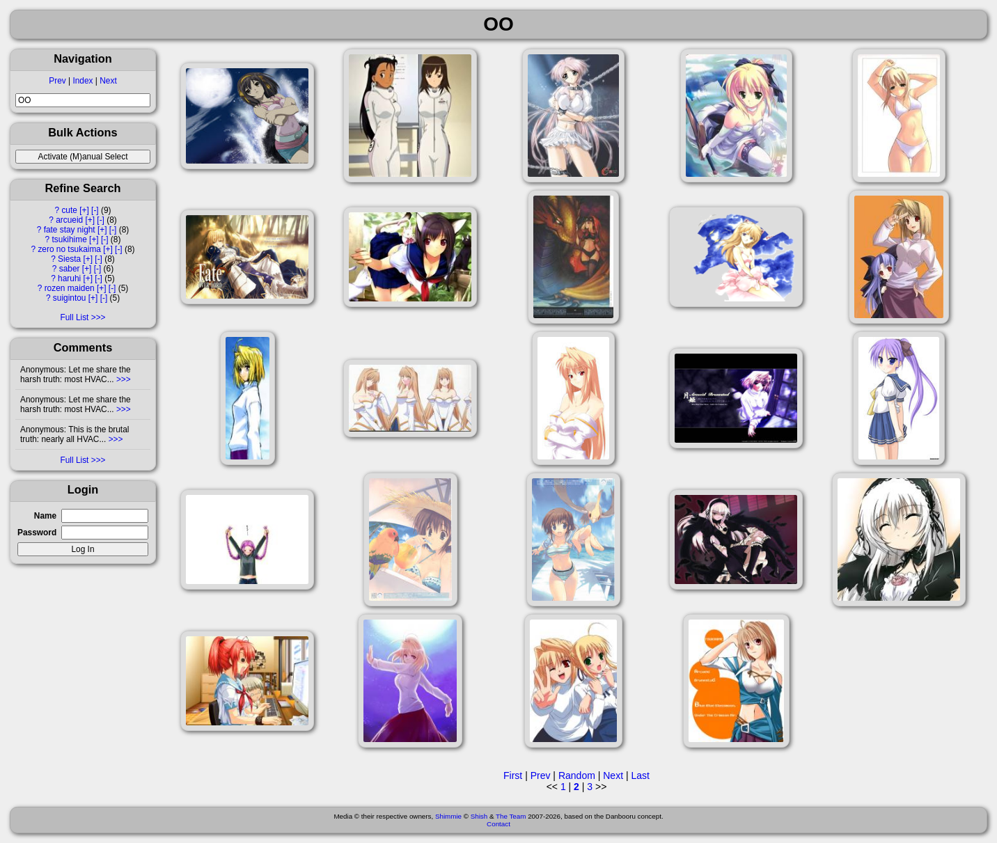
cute (69, 210)
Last (640, 775)
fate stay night (69, 230)
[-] (95, 210)
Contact (498, 824)
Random (576, 775)
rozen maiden (70, 288)
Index (82, 81)
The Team (511, 816)
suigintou (69, 298)
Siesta (69, 259)
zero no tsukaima (69, 249)
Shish (479, 816)
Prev (57, 81)
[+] (84, 210)
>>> (122, 379)
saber (69, 269)
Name (45, 516)
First (512, 775)
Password (36, 532)
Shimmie (448, 816)
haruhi (69, 278)
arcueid (69, 220)
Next (108, 81)
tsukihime (69, 239)
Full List (74, 317)
